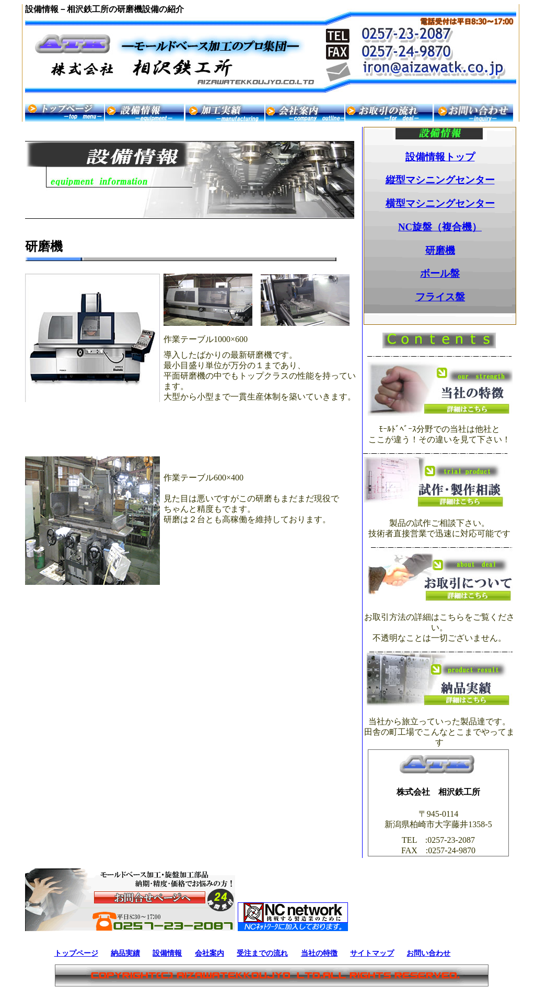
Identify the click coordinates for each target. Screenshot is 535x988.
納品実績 (125, 953)
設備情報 (167, 953)
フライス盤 (440, 296)
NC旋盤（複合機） (440, 226)
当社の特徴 (319, 953)
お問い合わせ (428, 953)
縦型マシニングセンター (440, 179)
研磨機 (440, 250)
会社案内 (209, 953)
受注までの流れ (262, 953)
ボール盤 (440, 273)
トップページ (76, 953)
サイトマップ (372, 953)
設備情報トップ (440, 156)
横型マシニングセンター (440, 203)
